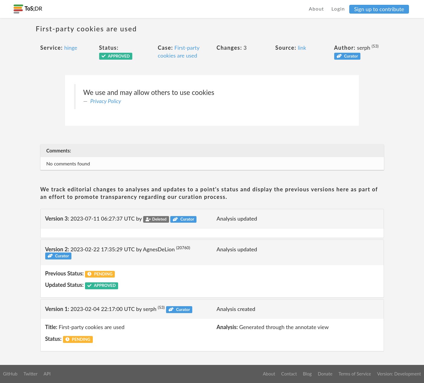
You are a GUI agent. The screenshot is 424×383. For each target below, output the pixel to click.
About (316, 8)
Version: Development (399, 373)
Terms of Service (354, 373)
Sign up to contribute (379, 9)
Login (338, 8)
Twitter (31, 373)
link (302, 47)
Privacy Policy (105, 101)
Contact (289, 373)
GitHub (10, 373)
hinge (70, 47)
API (46, 373)
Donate (325, 373)
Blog (307, 373)
